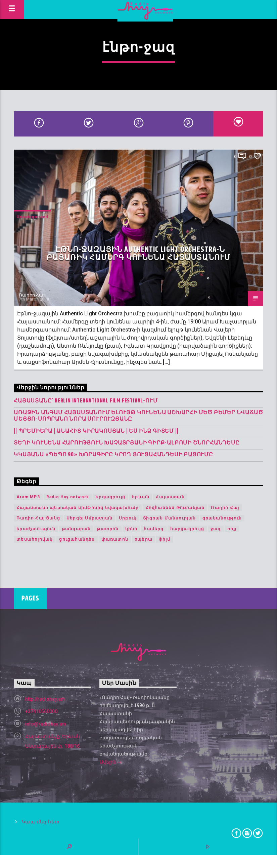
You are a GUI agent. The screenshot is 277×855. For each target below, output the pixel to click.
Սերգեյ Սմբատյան (89, 518)
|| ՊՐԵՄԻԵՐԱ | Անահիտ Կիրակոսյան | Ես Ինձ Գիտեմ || (96, 431)
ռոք (232, 529)
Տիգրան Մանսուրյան (169, 518)
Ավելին (110, 762)
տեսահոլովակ (34, 539)
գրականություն (222, 518)
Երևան (140, 497)
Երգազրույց (110, 497)
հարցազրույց (187, 529)
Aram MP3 (28, 497)
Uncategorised (32, 216)
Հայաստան (170, 497)
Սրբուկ (128, 518)
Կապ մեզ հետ (41, 822)
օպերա (143, 539)
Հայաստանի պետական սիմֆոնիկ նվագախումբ (77, 507)
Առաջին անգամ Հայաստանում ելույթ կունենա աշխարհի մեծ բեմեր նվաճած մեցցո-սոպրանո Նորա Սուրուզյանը (138, 416)
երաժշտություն (35, 529)
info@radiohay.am (45, 724)
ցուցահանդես (77, 539)
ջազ (216, 529)
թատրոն (108, 529)
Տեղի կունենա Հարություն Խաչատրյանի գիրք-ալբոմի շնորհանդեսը (126, 443)
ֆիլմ (164, 539)
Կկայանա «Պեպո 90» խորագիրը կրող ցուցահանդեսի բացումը (113, 455)
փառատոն (114, 539)
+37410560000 (41, 711)
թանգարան (76, 529)
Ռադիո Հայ (32, 295)
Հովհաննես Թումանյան (175, 507)
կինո (131, 529)
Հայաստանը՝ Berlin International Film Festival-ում (85, 401)
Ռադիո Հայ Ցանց (38, 518)
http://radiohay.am (45, 699)
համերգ (154, 529)
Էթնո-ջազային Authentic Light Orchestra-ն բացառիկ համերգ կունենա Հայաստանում (138, 254)
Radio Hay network (67, 497)
